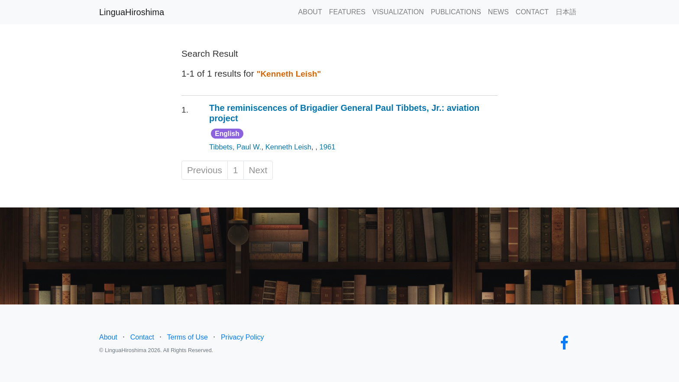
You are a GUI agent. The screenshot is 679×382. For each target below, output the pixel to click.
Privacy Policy (242, 337)
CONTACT (532, 12)
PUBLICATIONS (456, 12)
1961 (328, 147)
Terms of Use (187, 337)
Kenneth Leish (288, 147)
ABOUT (310, 12)
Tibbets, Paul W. (235, 147)
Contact (142, 337)
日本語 (566, 12)
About (108, 337)
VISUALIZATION (398, 12)
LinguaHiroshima (131, 12)
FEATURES (347, 12)
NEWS (498, 12)
